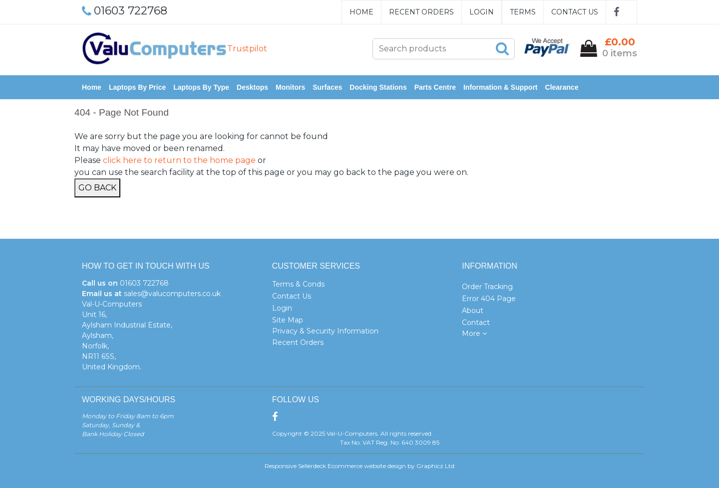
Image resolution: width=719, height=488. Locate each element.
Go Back (97, 187)
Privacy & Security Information (325, 330)
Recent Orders (421, 11)
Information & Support (500, 87)
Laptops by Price (137, 87)
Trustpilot (247, 48)
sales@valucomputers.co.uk (172, 293)
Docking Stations (378, 87)
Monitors (290, 87)
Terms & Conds (298, 284)
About (472, 310)
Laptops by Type (201, 87)
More (474, 333)
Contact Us (574, 11)
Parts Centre (435, 87)
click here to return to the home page (179, 160)
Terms (523, 11)
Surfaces (327, 87)
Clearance (562, 87)
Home (361, 11)
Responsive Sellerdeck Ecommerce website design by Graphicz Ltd (359, 466)
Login (481, 11)
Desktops (252, 87)
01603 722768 (144, 283)
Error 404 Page (489, 298)
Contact (476, 322)
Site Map (287, 320)
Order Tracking (487, 286)
